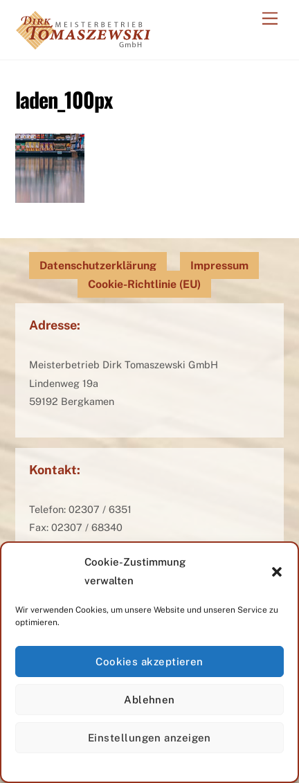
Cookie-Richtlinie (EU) (144, 284)
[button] (277, 572)
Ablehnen (149, 699)
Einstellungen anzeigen (149, 738)
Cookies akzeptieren (149, 661)
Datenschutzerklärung (97, 265)
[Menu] (270, 19)
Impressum (219, 265)
